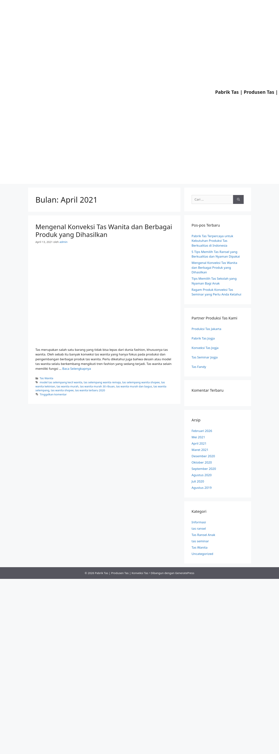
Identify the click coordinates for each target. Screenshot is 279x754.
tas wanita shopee (62, 390)
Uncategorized (202, 554)
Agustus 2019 (202, 487)
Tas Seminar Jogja (205, 357)
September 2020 (204, 469)
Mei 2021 (198, 437)
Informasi (199, 522)
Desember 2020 (203, 456)
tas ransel (199, 528)
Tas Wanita (46, 378)
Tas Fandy (199, 367)
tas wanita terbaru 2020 (90, 390)
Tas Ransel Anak (203, 535)
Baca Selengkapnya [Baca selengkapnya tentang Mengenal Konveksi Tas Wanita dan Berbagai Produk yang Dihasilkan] (76, 368)
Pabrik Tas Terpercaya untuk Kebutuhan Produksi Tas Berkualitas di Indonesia (212, 241)
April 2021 (199, 443)
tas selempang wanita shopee (141, 382)
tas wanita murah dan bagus (134, 386)
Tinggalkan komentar (53, 394)
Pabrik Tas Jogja (203, 338)
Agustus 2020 (202, 475)
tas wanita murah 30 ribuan (97, 386)
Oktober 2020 (202, 462)
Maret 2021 (200, 450)
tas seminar (200, 541)
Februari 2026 (202, 431)
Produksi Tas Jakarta (206, 329)
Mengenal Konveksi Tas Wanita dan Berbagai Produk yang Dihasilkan (104, 230)
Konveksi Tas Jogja (205, 348)
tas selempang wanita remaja (102, 382)
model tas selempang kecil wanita (61, 382)
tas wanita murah (67, 386)
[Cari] (238, 199)
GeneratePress (184, 573)
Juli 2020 (198, 481)
